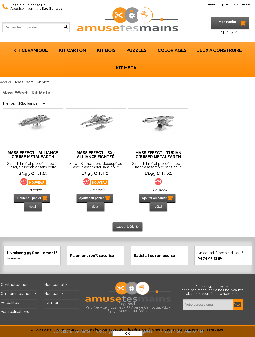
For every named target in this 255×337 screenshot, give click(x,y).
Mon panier (54, 293)
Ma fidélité (229, 32)
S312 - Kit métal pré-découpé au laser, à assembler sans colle (158, 165)
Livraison (51, 302)
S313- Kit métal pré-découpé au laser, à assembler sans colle (33, 165)
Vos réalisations (15, 311)
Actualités (10, 302)
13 (33, 173)
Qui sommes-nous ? (18, 293)
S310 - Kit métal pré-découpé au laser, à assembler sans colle (95, 165)
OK (127, 333)
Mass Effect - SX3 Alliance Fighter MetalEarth (96, 155)
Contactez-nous (16, 284)
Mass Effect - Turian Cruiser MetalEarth (158, 155)
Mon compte (55, 284)
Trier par (9, 103)
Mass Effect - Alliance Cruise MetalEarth (33, 155)
